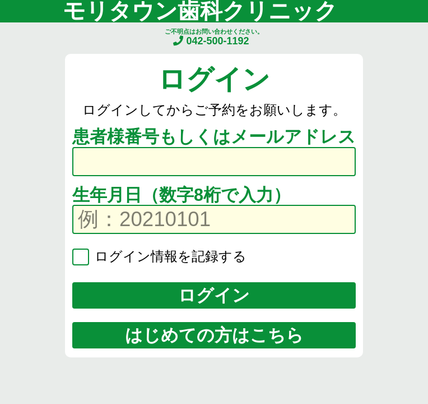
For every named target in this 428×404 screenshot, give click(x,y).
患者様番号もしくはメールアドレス (214, 136)
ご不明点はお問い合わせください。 (214, 37)
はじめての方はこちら (214, 335)
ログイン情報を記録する (168, 256)
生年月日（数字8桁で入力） (181, 194)
